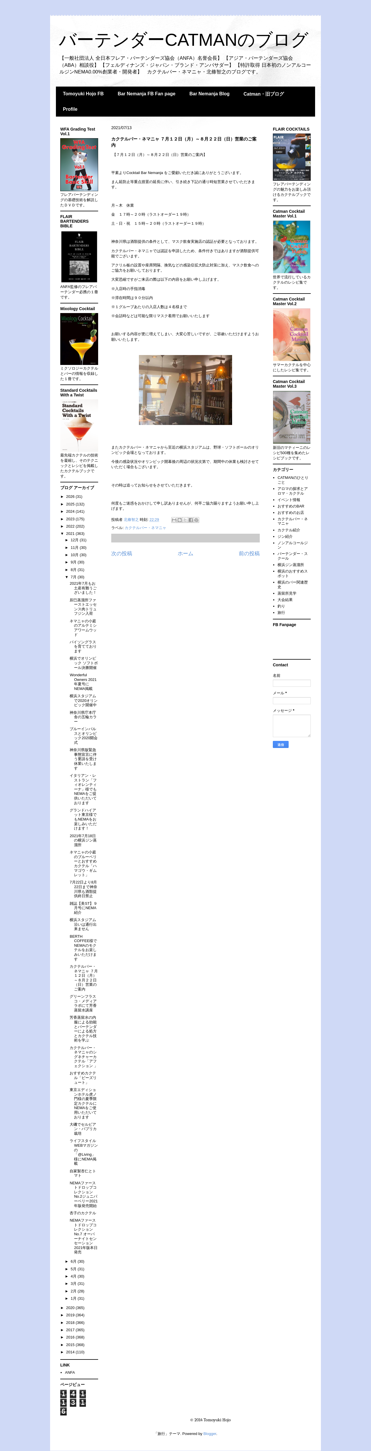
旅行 (281, 612)
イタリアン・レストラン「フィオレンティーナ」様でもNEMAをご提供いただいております (83, 789)
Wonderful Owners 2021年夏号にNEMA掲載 (83, 682)
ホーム (185, 553)
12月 (75, 540)
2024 (71, 511)
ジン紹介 (285, 536)
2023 (71, 519)
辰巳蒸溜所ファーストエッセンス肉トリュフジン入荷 (83, 607)
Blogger (209, 1433)
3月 (74, 1283)
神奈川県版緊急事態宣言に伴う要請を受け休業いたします (83, 759)
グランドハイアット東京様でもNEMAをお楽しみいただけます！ (83, 819)
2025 (71, 504)
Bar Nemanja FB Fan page (146, 93)
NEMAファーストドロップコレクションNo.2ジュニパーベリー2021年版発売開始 (84, 1194)
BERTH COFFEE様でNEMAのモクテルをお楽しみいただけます (83, 947)
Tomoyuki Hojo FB (83, 93)
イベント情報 (289, 500)
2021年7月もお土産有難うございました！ (83, 588)
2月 (74, 1291)
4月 (74, 1276)
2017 (71, 1330)
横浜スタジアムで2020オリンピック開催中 (84, 700)
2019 (71, 1315)
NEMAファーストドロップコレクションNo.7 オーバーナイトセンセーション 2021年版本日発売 (84, 1236)
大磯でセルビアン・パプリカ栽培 (83, 1129)
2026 (71, 496)
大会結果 (285, 600)
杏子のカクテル (83, 1213)
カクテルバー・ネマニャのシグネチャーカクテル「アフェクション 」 (84, 1057)
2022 (71, 526)
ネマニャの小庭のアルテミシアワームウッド (83, 628)
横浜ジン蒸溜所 (291, 565)
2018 (71, 1322)
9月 (74, 562)
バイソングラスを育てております (83, 646)
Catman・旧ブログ (263, 94)
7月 (74, 577)
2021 (71, 533)
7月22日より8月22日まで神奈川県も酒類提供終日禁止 (83, 889)
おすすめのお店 (291, 512)
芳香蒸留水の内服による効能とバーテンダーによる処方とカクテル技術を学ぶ (83, 1028)
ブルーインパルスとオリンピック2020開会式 (84, 736)
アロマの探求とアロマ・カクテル (293, 491)
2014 (71, 1352)
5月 (74, 1269)
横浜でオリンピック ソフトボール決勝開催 (84, 663)
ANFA (70, 1372)
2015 (71, 1345)
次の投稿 (121, 553)
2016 (71, 1337)
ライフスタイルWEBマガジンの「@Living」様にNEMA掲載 (84, 1152)
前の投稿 (249, 553)
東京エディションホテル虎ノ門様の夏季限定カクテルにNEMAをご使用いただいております (83, 1103)
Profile (70, 109)
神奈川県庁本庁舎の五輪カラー (83, 717)
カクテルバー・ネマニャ (145, 528)
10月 (75, 555)
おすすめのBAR (291, 506)
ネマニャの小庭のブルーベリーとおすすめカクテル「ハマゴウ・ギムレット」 (83, 863)
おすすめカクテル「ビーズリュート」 (83, 1077)
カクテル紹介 (289, 530)
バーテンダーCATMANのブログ (183, 40)
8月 (74, 570)
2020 (71, 1308)
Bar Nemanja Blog (209, 93)
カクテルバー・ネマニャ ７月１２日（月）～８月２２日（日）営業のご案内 (84, 977)
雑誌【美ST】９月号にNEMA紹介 (83, 908)
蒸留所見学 (287, 593)
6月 (74, 1261)
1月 (74, 1298)
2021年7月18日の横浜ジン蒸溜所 (83, 840)
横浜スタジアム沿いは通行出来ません (83, 924)
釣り (281, 606)
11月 (75, 547)
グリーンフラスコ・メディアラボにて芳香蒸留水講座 (83, 1003)
